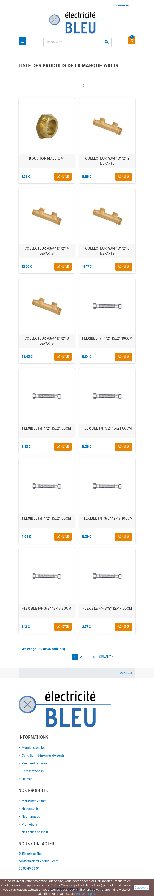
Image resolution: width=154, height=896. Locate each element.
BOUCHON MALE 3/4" (46, 158)
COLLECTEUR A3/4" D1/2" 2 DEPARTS (107, 161)
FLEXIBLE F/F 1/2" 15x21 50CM (46, 518)
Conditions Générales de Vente (43, 755)
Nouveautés (30, 808)
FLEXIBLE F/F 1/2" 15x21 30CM (46, 428)
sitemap (27, 779)
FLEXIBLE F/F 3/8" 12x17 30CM (46, 608)
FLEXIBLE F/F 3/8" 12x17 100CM (107, 518)
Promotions (30, 824)
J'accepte (141, 887)
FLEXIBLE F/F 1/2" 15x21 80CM (107, 428)
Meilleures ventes (34, 801)
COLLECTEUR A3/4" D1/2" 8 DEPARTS (47, 341)
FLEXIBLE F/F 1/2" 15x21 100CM (107, 338)
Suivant (106, 657)
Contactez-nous (33, 771)
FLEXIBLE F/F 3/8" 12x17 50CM (107, 608)
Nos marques (31, 816)
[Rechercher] (77, 42)
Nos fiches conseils (35, 832)
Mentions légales (33, 747)
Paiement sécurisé (34, 763)
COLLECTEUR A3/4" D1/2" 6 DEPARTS (107, 251)
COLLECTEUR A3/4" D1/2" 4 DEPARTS (47, 251)
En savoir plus (86, 894)
